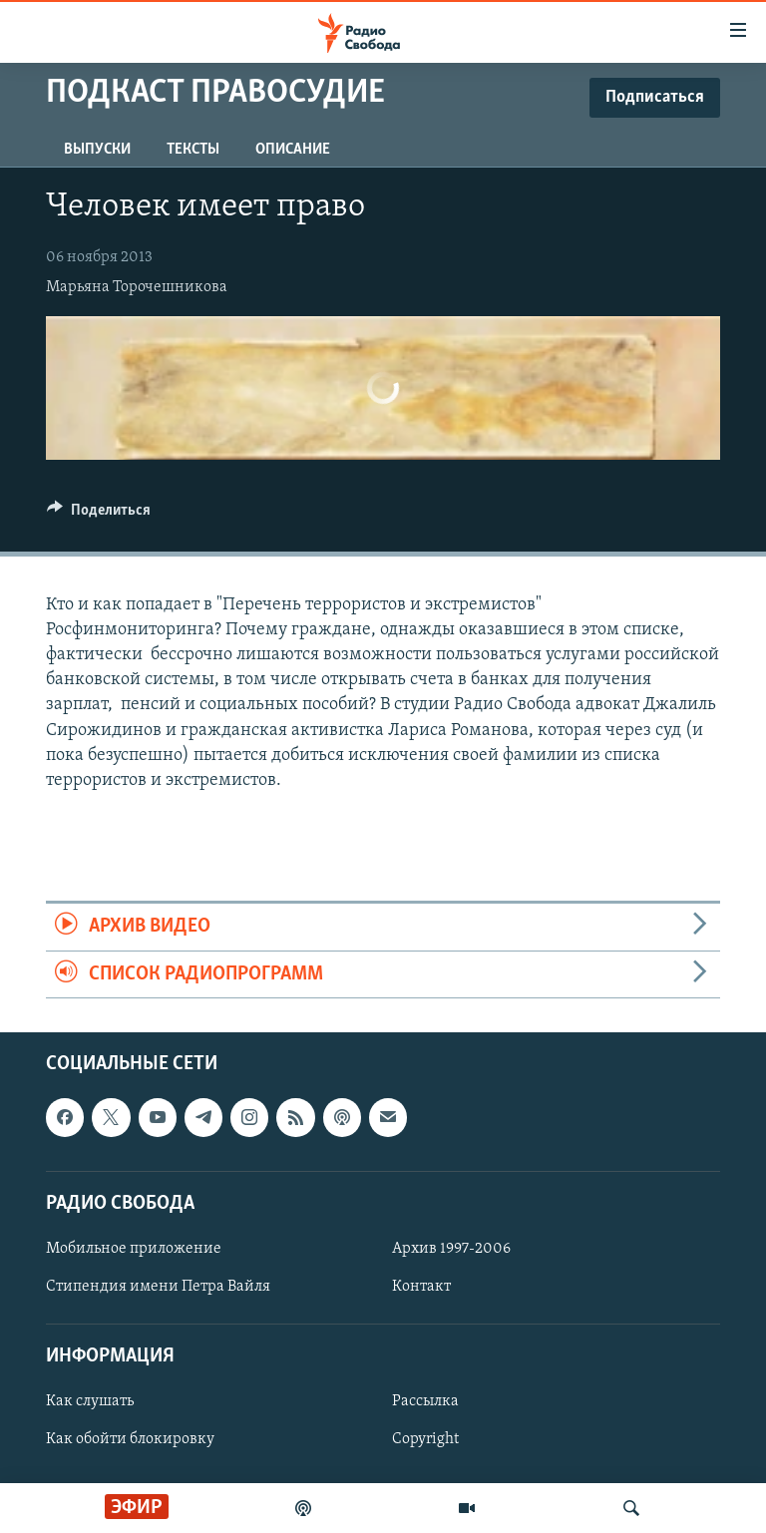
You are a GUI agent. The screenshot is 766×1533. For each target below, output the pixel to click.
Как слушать (90, 1401)
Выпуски (97, 150)
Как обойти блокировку (130, 1439)
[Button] (99, 515)
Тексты (193, 150)
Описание (292, 150)
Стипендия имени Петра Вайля (158, 1287)
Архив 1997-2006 (451, 1249)
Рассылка (425, 1401)
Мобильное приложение (133, 1249)
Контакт (421, 1287)
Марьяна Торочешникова (136, 287)
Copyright (425, 1439)
